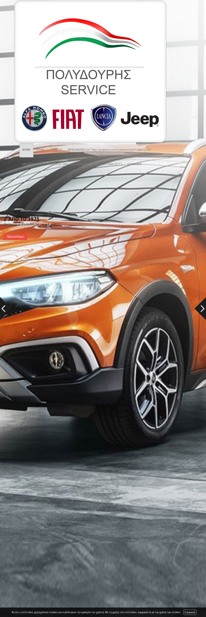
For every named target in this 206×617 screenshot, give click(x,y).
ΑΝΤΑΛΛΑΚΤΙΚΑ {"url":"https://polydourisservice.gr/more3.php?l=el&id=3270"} (109, 149)
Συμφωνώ (190, 612)
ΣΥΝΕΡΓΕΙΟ (56, 149)
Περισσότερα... (15, 236)
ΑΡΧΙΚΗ (26, 149)
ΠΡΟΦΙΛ (40, 149)
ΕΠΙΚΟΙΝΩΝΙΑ (134, 164)
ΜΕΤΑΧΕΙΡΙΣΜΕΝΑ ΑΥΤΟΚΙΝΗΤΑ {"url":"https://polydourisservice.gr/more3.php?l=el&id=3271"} (72, 164)
